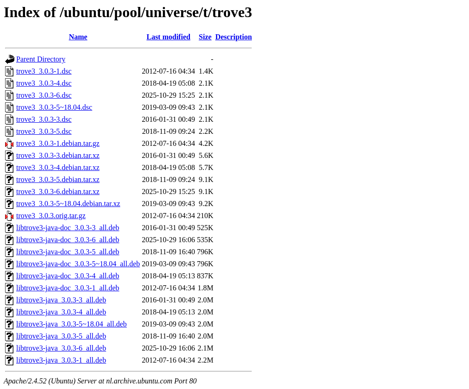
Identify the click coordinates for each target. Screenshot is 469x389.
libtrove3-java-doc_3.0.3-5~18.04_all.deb (78, 264)
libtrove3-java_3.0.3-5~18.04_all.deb (71, 324)
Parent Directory (40, 59)
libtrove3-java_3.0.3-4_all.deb (61, 312)
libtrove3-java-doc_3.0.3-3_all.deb (67, 228)
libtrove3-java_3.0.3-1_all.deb (61, 360)
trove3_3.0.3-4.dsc (44, 83)
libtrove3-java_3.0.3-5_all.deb (61, 336)
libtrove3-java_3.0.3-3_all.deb (61, 300)
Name (78, 37)
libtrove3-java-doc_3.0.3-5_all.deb (67, 252)
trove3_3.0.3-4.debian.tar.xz (58, 167)
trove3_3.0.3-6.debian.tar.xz (58, 191)
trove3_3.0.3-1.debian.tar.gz (58, 143)
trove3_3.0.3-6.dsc (44, 95)
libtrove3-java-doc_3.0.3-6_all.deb (67, 240)
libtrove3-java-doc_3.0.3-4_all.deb (67, 276)
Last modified (168, 37)
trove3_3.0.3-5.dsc (44, 131)
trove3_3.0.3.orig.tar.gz (51, 216)
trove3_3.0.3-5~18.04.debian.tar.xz (68, 203)
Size (205, 37)
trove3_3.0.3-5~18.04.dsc (54, 107)
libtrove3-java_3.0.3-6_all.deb (61, 348)
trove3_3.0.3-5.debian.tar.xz (58, 179)
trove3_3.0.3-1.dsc (44, 71)
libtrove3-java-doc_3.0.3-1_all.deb (67, 288)
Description (233, 37)
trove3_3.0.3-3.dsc (44, 119)
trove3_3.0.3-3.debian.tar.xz (58, 155)
